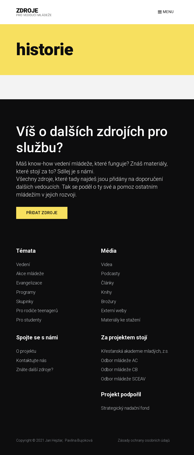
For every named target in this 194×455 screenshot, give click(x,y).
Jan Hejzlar (53, 440)
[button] (165, 12)
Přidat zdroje (41, 212)
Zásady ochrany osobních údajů (144, 440)
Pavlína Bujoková (78, 440)
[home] (34, 12)
